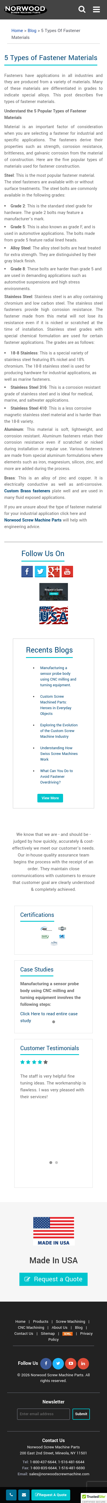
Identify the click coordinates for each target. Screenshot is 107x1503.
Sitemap (48, 1333)
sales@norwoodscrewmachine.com (59, 1474)
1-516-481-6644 (71, 1462)
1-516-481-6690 (71, 1468)
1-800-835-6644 (43, 1468)
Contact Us (24, 1333)
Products (41, 1321)
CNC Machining (31, 1327)
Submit (81, 1414)
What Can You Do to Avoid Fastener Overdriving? (56, 776)
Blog (79, 1327)
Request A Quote (50, 1495)
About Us (60, 1327)
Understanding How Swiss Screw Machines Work (59, 753)
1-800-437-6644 (43, 1462)
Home (21, 1321)
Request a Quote (53, 1279)
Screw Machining (71, 1321)
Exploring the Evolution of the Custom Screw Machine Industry (59, 731)
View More (50, 798)
